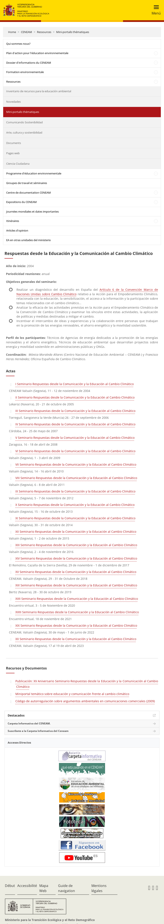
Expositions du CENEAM (21, 202)
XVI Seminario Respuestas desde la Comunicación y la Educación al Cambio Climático (76, 585)
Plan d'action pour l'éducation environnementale (37, 53)
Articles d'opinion (17, 230)
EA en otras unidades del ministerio (28, 240)
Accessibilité (27, 885)
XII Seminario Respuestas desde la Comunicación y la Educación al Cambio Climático (75, 532)
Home (12, 32)
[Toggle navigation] (155, 10)
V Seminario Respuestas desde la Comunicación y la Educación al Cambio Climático (75, 438)
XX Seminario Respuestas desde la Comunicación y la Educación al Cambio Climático (75, 639)
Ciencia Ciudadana (17, 164)
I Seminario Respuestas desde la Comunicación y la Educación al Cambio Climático (74, 384)
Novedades (13, 102)
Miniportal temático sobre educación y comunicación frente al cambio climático (72, 694)
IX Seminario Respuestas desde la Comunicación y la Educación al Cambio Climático (75, 491)
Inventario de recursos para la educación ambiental (38, 91)
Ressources (44, 32)
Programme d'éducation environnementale (33, 173)
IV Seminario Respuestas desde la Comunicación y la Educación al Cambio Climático (75, 424)
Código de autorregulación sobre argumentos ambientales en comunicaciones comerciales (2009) (85, 701)
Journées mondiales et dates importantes (32, 211)
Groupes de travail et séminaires (26, 183)
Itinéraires (12, 221)
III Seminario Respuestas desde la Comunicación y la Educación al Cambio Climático (75, 411)
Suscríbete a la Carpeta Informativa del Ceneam (38, 731)
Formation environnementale (25, 72)
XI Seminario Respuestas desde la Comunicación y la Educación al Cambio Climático (75, 518)
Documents (13, 143)
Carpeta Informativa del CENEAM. (29, 723)
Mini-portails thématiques (72, 32)
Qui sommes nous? (18, 44)
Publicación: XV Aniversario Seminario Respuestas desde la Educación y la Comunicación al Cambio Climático (86, 684)
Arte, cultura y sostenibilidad (24, 132)
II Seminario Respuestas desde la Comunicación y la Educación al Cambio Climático (75, 397)
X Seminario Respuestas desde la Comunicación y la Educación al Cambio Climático (75, 505)
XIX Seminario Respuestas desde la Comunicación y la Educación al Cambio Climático (76, 625)
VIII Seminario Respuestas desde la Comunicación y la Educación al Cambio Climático (76, 478)
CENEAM (26, 32)
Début (10, 885)
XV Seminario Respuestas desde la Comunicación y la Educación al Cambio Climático (75, 572)
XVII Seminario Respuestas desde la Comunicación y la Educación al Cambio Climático (76, 599)
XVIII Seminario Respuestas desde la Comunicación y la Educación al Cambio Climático (77, 612)
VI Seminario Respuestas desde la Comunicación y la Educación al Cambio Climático (75, 451)
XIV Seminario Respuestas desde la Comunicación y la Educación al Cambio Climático (76, 558)
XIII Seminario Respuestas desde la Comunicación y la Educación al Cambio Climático (76, 545)
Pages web (13, 153)
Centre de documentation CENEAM (28, 192)
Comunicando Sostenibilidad (24, 122)
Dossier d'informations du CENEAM (28, 63)
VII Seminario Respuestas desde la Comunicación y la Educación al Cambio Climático (75, 464)
